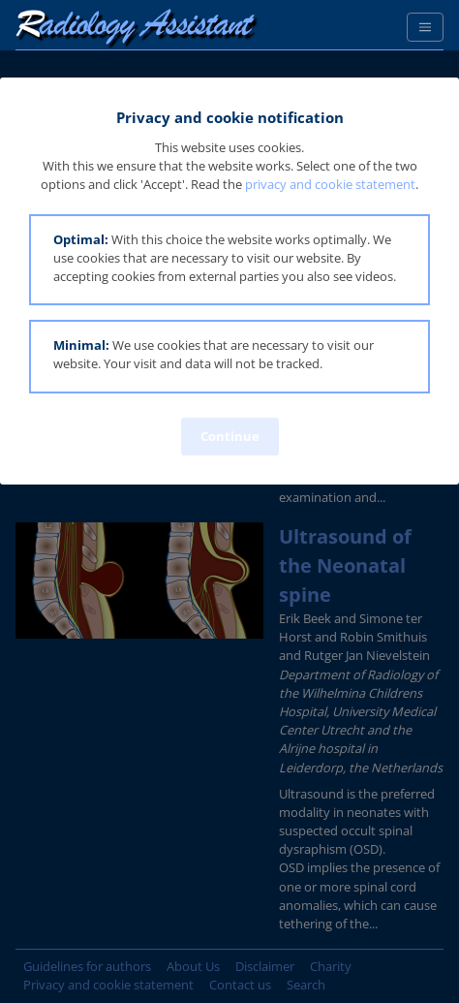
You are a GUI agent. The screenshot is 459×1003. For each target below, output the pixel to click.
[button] (229, 260)
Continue (230, 436)
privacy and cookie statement (330, 184)
